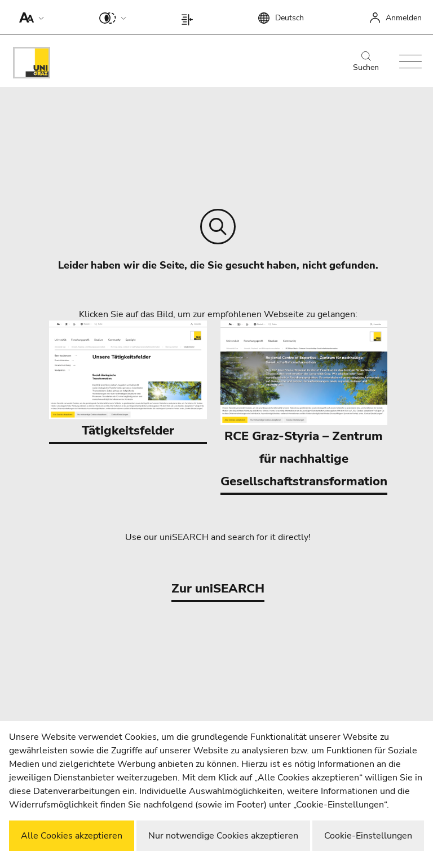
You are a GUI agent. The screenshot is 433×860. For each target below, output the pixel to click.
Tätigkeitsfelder (128, 380)
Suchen (366, 62)
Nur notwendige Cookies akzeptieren (223, 836)
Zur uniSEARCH (217, 588)
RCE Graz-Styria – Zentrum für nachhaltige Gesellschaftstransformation (303, 405)
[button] (29, 17)
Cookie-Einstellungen (368, 836)
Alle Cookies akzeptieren (71, 836)
